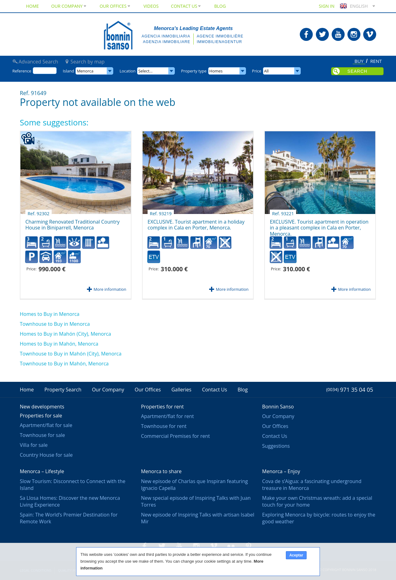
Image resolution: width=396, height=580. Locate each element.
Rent (376, 61)
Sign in (326, 6)
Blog (220, 6)
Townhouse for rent (164, 426)
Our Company (69, 6)
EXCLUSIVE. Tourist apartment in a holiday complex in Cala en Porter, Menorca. (196, 222)
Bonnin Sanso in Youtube (338, 34)
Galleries (181, 389)
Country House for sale (46, 454)
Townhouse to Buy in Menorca (55, 324)
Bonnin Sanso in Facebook (306, 34)
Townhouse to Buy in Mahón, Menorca (64, 363)
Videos (151, 6)
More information (110, 289)
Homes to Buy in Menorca (50, 314)
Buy (359, 61)
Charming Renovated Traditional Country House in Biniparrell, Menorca (72, 222)
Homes (216, 71)
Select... (145, 71)
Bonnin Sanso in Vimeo (369, 34)
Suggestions (276, 446)
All (266, 71)
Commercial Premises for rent (175, 436)
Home (32, 6)
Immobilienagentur (219, 42)
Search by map (88, 61)
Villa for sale (34, 445)
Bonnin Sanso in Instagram (353, 34)
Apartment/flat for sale (46, 425)
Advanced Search (38, 61)
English (353, 6)
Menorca (85, 71)
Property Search (62, 389)
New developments (42, 406)
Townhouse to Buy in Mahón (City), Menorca (71, 353)
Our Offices (115, 6)
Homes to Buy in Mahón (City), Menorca (65, 333)
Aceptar (296, 555)
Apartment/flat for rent (167, 416)
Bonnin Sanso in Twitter (322, 34)
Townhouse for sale (42, 435)
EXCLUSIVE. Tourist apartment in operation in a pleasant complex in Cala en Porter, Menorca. (319, 224)
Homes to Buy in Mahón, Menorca (59, 343)
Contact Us (186, 6)
